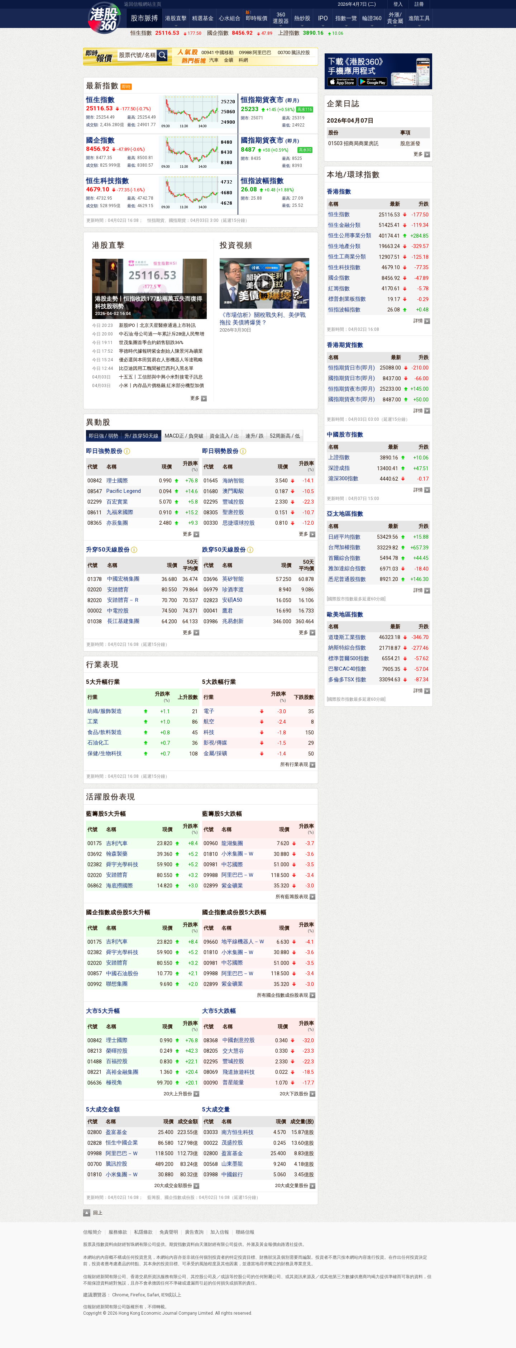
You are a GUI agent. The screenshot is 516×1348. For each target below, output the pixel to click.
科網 (243, 60)
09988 (211, 875)
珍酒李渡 (233, 589)
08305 (211, 512)
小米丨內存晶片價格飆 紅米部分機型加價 (161, 385)
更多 (195, 398)
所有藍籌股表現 (292, 896)
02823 (211, 600)
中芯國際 (232, 864)
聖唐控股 (233, 512)
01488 (94, 1061)
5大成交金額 (103, 1109)
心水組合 (229, 18)
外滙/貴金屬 (395, 17)
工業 (92, 721)
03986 (211, 621)
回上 (97, 1212)
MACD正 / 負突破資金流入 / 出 (202, 436)
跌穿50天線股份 (224, 549)
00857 (94, 973)
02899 (211, 886)
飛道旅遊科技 (239, 1072)
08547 (94, 491)
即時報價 (256, 18)
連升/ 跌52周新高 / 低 (272, 436)
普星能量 (233, 1082)
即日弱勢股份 (220, 451)
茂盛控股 (232, 1142)
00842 (94, 481)
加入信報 (220, 1232)
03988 (211, 1174)
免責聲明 (168, 1232)
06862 (94, 886)
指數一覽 (346, 18)
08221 (94, 1072)
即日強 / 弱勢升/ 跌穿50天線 (123, 436)
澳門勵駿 (233, 491)
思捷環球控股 (239, 523)
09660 (211, 942)
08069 (211, 1072)
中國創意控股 (239, 1040)
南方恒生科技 (237, 1132)
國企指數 (100, 140)
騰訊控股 (116, 1164)
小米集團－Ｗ (237, 854)
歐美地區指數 (345, 614)
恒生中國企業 (122, 1142)
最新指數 (102, 85)
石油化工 (98, 742)
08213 (94, 1051)
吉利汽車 (117, 843)
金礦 (228, 60)
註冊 (419, 4)
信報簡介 (92, 1232)
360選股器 (281, 17)
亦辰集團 (117, 523)
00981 (211, 864)
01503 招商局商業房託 (353, 143)
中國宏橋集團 (123, 579)
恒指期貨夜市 (270, 100)
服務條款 (118, 1232)
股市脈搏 (144, 18)
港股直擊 (176, 18)
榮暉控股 (117, 1051)
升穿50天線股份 (108, 549)
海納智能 (233, 480)
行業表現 (102, 664)
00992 (94, 984)
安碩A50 (232, 600)
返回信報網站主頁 (142, 4)
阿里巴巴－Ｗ (237, 875)
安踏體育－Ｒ (123, 600)
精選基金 (203, 18)
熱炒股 (302, 18)
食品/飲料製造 (104, 732)
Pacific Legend (123, 491)
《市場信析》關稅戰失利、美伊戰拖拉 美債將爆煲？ (263, 322)
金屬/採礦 (215, 753)
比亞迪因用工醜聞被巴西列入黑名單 (156, 368)
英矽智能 (233, 579)
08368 (211, 1040)
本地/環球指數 (353, 174)
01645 (211, 481)
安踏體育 (118, 589)
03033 (211, 1132)
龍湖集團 (232, 843)
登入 (398, 4)
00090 (211, 1083)
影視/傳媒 (215, 742)
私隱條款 (143, 1232)
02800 (94, 1132)
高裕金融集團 (122, 1072)
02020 (94, 589)
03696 (211, 579)
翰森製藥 (117, 854)
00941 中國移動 (217, 52)
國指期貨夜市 (270, 140)
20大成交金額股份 (173, 1185)
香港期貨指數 (345, 345)
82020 (94, 600)
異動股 (98, 422)
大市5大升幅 (103, 1011)
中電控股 (118, 611)
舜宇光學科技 (122, 864)
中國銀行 (232, 1174)
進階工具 (419, 18)
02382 (94, 864)
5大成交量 (216, 1109)
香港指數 (339, 191)
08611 (94, 512)
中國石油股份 (122, 973)
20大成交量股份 (291, 1185)
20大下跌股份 (294, 1093)
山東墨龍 (232, 1164)
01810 (211, 854)
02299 (94, 502)
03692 (94, 854)
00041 (211, 611)
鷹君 (227, 611)
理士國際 (117, 480)
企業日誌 (343, 103)
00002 (94, 611)
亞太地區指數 (345, 513)
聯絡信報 (244, 1232)
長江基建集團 (123, 621)
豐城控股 (233, 502)
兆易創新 (233, 621)
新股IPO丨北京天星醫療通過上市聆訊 (157, 325)
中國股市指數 (345, 434)
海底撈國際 (119, 885)
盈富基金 (116, 1132)
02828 (94, 1143)
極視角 (114, 1082)
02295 (211, 502)
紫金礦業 (232, 885)
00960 (211, 843)
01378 (94, 579)
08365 (94, 523)
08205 (211, 1051)
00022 (211, 1143)
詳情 (418, 320)
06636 (94, 1083)
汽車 (214, 60)
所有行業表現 (294, 764)
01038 (94, 621)
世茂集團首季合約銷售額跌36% (151, 342)
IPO (323, 18)
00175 (94, 843)
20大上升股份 (178, 1093)
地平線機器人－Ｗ (242, 941)
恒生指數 (100, 100)
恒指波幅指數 (262, 181)
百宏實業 (117, 502)
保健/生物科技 (104, 753)
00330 (211, 523)
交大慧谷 (233, 1051)
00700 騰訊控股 (294, 52)
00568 (211, 1164)
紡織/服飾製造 (104, 711)
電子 (209, 711)
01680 (211, 491)
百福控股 (117, 1061)
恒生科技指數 (107, 181)
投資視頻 (236, 245)
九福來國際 (119, 512)
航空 (209, 721)
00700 (94, 1164)
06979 (211, 589)
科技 (209, 732)
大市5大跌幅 (219, 1011)
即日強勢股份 (104, 451)
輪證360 (372, 18)
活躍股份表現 (110, 796)
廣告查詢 (194, 1232)
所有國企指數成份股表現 (282, 995)
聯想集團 (117, 984)
